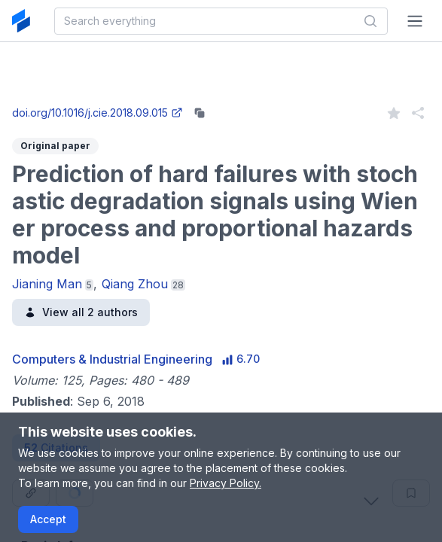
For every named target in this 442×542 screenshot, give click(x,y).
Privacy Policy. (225, 483)
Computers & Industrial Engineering (112, 359)
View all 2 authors (81, 312)
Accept (48, 519)
